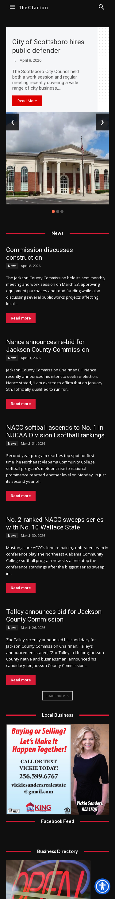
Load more (57, 695)
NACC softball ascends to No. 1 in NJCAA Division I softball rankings (55, 431)
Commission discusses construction (39, 253)
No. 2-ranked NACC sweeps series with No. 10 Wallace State (55, 523)
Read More (27, 101)
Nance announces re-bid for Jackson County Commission (47, 345)
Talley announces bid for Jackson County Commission (54, 615)
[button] (53, 211)
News (12, 266)
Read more (21, 318)
